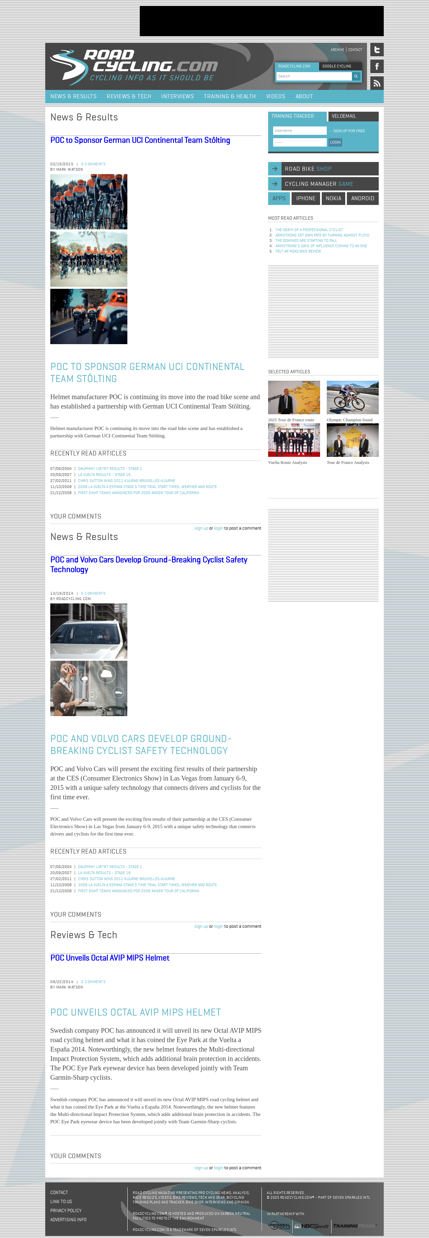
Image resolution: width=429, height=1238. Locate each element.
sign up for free (346, 131)
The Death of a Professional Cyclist (309, 230)
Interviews (177, 97)
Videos (276, 97)
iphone (305, 199)
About (304, 97)
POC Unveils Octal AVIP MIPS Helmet (109, 958)
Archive (337, 50)
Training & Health (230, 97)
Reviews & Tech (129, 97)
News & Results (73, 97)
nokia (333, 199)
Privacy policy (65, 1210)
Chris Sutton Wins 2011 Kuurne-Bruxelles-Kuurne (126, 481)
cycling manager (319, 184)
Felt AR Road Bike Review (298, 252)
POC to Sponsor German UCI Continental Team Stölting (140, 141)
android (362, 199)
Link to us (61, 1201)
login (218, 528)
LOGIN (335, 142)
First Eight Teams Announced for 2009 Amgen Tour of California (138, 493)
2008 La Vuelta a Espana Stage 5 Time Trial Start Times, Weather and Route (147, 487)
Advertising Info (68, 1220)
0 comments (93, 164)
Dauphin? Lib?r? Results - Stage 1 (110, 469)
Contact (355, 50)
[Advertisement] (262, 21)
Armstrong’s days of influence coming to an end (321, 246)
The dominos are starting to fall (306, 241)
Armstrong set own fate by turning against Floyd (322, 235)
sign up (201, 528)
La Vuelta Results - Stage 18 (104, 475)
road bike (308, 169)
